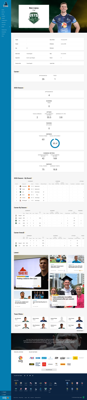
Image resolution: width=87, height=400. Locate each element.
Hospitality (4, 31)
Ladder (3, 16)
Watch (3, 11)
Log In (4, 394)
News (3, 9)
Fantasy (4, 22)
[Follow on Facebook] (27, 375)
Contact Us (32, 397)
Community (4, 20)
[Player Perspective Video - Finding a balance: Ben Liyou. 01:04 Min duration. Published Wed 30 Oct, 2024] (31, 272)
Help (28, 397)
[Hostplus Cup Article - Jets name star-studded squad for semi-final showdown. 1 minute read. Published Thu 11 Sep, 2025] (22, 299)
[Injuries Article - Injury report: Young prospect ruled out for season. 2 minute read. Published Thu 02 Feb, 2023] (58, 263)
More (6, 26)
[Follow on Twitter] (30, 375)
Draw (3, 14)
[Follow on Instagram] (32, 375)
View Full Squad (80, 330)
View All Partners (49, 369)
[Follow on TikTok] (24, 375)
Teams (3, 18)
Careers (26, 397)
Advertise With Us (38, 397)
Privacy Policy (21, 397)
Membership (4, 29)
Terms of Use (16, 397)
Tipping (3, 24)
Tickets (3, 34)
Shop (3, 36)
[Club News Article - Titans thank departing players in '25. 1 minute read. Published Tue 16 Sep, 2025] (40, 299)
